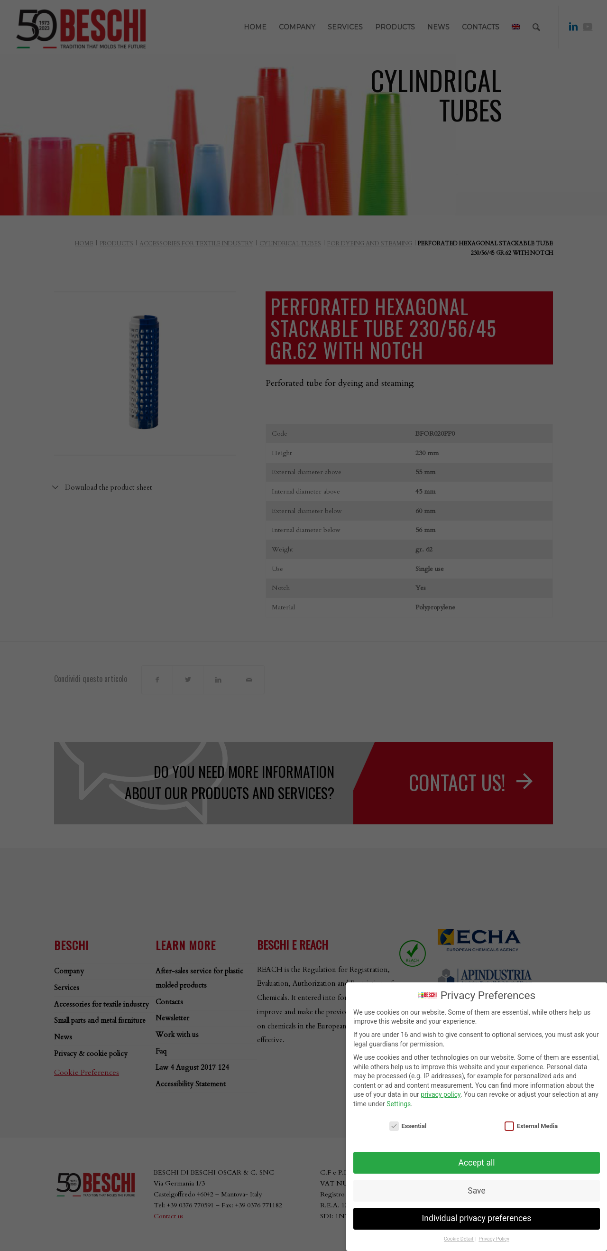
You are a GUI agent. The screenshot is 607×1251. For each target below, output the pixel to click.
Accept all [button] (477, 1162)
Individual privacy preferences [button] (477, 1218)
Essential (407, 1125)
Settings (398, 1104)
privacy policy (440, 1094)
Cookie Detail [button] (459, 1239)
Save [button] (476, 1190)
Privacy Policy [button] (493, 1239)
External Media (531, 1125)
